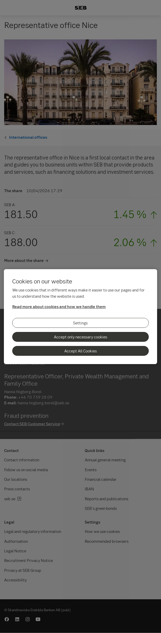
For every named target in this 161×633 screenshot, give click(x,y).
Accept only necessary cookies (80, 336)
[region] (80, 316)
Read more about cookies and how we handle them (59, 306)
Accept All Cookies (80, 350)
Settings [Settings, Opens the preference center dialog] (80, 322)
